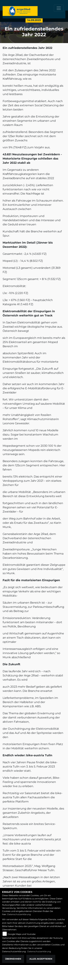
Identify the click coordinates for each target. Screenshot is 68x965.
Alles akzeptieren (40, 958)
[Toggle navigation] (59, 8)
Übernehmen (13, 958)
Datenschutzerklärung (19, 914)
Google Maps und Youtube (21, 934)
